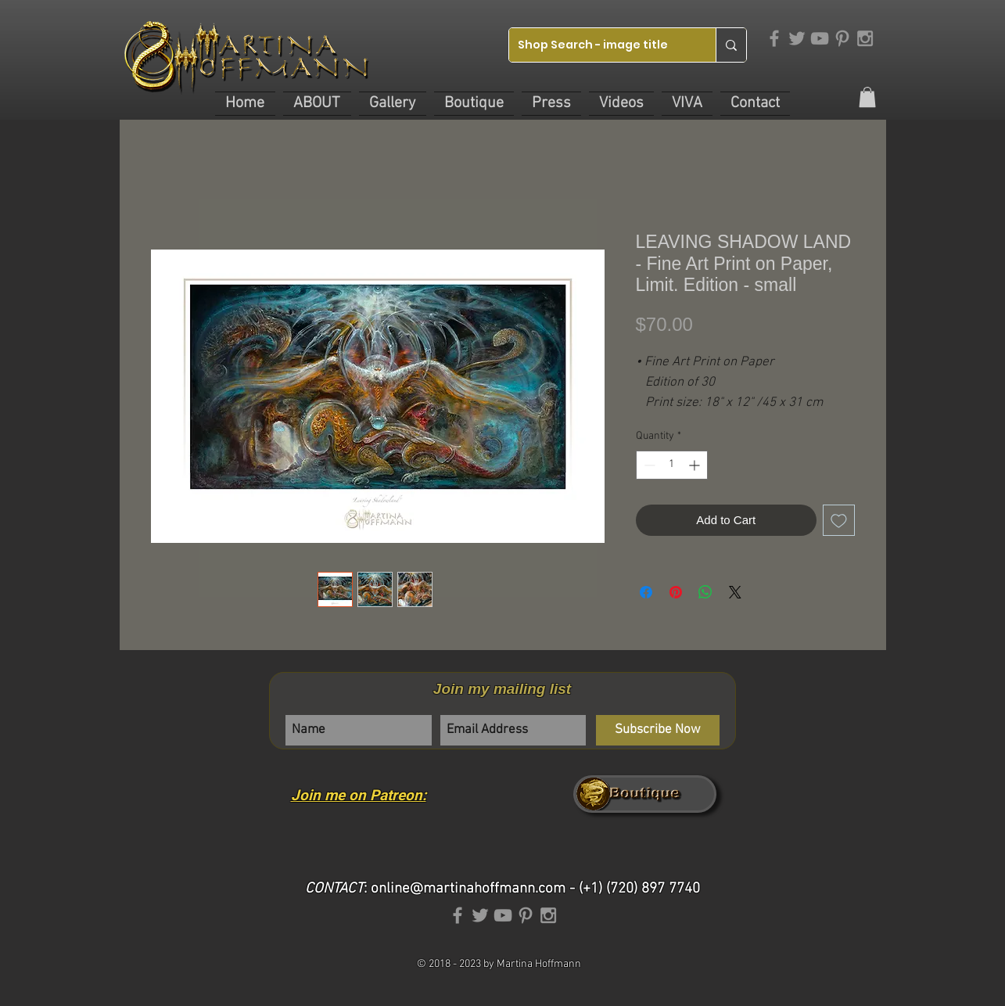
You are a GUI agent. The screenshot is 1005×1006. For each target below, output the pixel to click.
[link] (867, 97)
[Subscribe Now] (658, 730)
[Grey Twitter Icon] (797, 38)
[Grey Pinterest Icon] (842, 38)
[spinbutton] (672, 465)
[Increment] (695, 465)
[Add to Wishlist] (839, 521)
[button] (317, 104)
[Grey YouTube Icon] (820, 38)
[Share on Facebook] (646, 592)
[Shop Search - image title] (600, 45)
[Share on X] (735, 592)
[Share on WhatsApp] (705, 592)
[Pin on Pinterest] (675, 592)
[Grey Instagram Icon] (865, 38)
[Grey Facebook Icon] (774, 38)
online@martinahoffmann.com (468, 889)
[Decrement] (648, 465)
